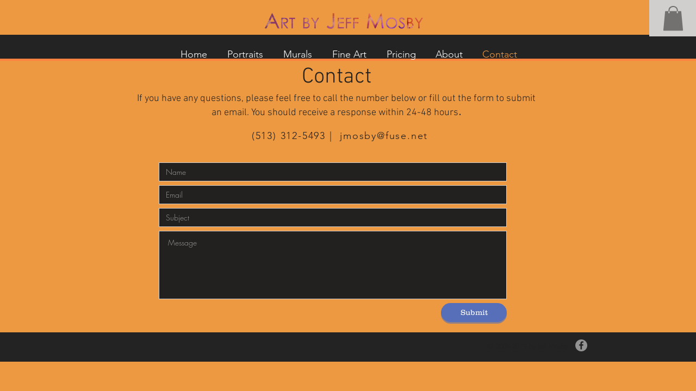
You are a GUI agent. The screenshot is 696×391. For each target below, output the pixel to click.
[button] (673, 18)
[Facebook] (581, 345)
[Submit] (474, 312)
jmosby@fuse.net (384, 136)
